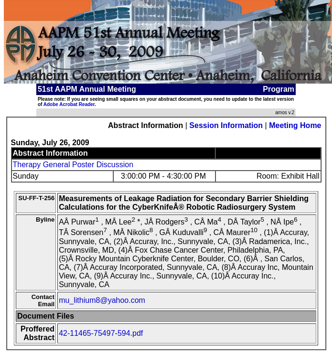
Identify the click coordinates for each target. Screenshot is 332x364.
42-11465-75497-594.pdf (101, 333)
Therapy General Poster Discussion (73, 165)
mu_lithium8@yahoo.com (102, 300)
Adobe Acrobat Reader (69, 104)
